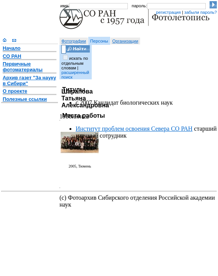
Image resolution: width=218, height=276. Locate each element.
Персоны (99, 41)
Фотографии (73, 41)
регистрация (168, 12)
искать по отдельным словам (74, 63)
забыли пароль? (200, 12)
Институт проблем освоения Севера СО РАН (134, 128)
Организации (125, 41)
